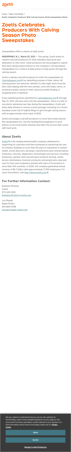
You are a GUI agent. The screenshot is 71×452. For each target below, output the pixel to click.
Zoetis (6, 141)
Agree (35, 432)
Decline (35, 440)
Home (4, 14)
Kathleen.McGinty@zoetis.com (16, 195)
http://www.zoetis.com (35, 172)
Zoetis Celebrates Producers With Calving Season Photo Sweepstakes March (34, 17)
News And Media (16, 14)
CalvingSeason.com (12, 80)
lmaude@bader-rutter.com (15, 210)
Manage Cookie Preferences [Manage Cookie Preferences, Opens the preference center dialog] (35, 447)
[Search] (67, 3)
